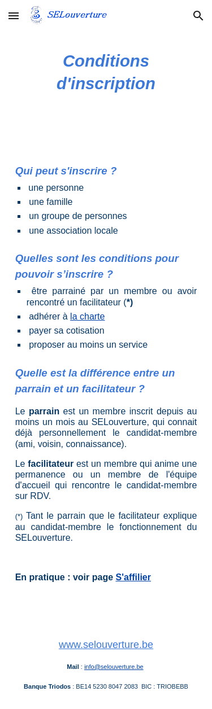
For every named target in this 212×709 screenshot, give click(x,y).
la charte (87, 316)
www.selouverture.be (106, 644)
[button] (13, 15)
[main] (106, 72)
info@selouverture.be (114, 666)
